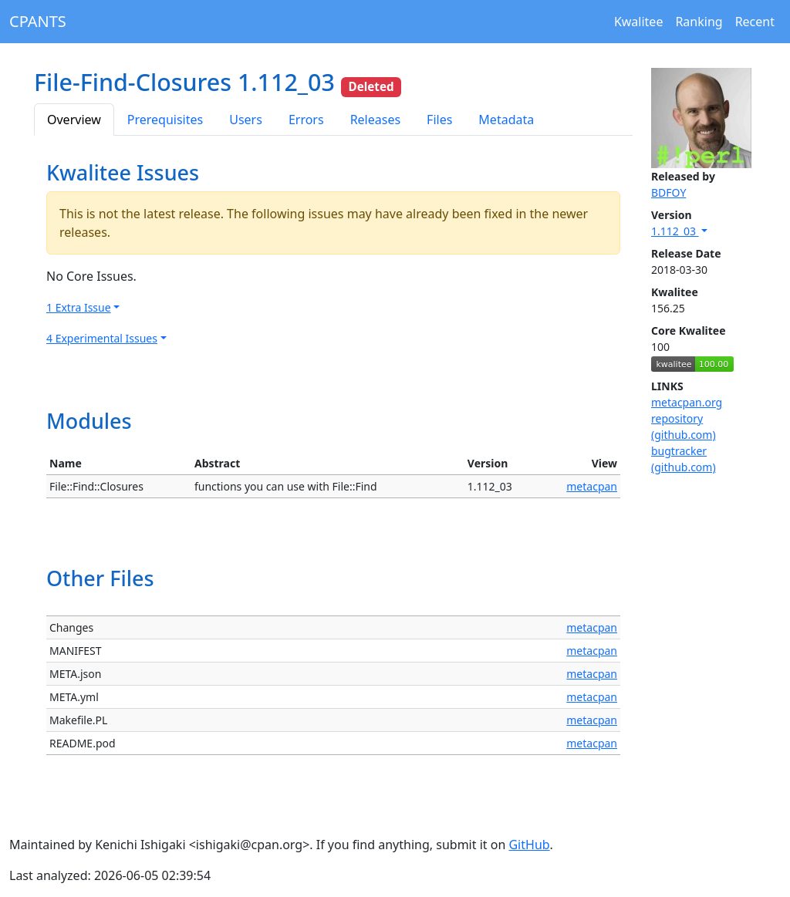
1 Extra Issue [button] (78, 307)
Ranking (698, 21)
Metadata (506, 119)
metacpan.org (686, 402)
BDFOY (668, 192)
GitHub (528, 844)
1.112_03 (675, 231)
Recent (755, 21)
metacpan (591, 486)
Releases (375, 119)
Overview (74, 119)
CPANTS (37, 21)
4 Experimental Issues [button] (101, 338)
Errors (306, 119)
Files (439, 119)
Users (245, 119)
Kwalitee (638, 21)
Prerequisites (165, 119)
